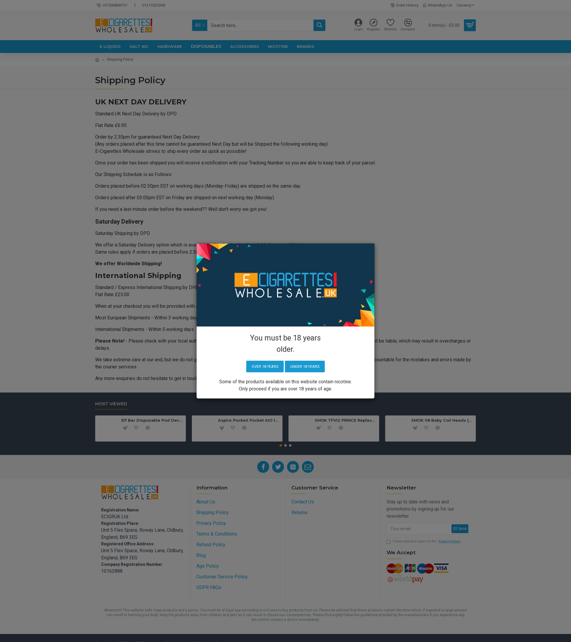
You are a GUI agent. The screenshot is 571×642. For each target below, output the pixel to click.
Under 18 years (305, 366)
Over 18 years (264, 366)
